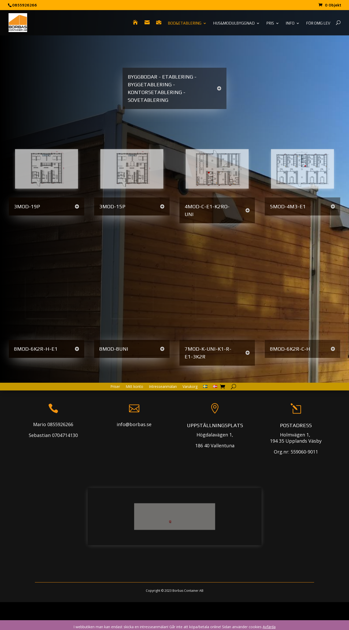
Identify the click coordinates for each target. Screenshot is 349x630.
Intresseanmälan (163, 407)
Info (290, 23)
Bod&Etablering (184, 23)
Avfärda (269, 626)
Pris (270, 23)
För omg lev (318, 23)
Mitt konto (134, 407)
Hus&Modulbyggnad (234, 23)
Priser (115, 407)
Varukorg (190, 407)
